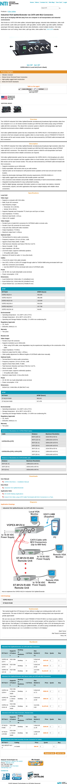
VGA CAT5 (50, 29)
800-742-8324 (14, 766)
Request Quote (49, 753)
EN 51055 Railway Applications (13, 494)
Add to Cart (60, 753)
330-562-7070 (10, 763)
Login (65, 2)
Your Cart (59, 2)
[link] (17, 776)
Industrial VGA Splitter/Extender (13, 488)
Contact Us (43, 2)
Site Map (51, 2)
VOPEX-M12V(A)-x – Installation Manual (16, 482)
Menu (37, 2)
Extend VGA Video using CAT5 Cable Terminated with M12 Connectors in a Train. (28, 497)
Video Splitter (12, 11)
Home (32, 2)
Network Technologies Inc (9, 760)
